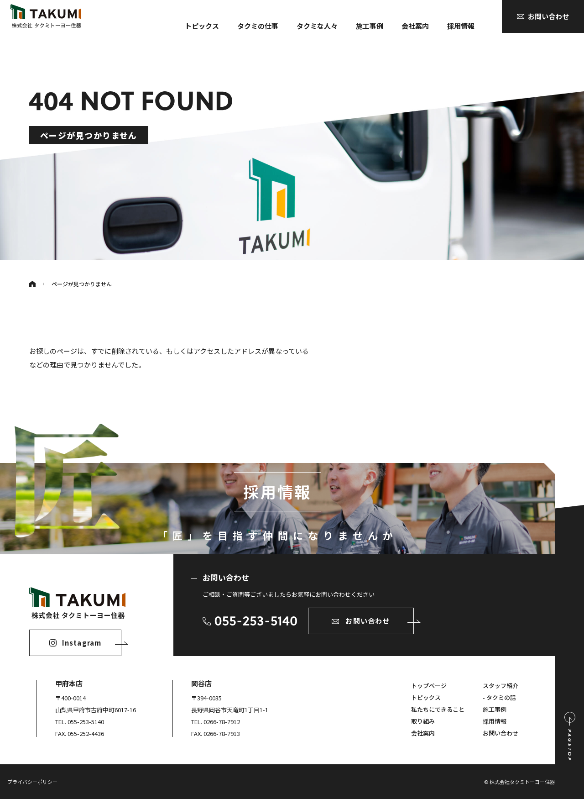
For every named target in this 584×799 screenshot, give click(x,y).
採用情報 (460, 26)
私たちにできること (437, 709)
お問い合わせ (500, 733)
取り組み (423, 721)
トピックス (202, 26)
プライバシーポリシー (32, 781)
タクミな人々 (317, 26)
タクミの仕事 (257, 26)
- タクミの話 (499, 697)
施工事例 (369, 26)
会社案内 (415, 26)
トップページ (429, 685)
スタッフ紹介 (500, 685)
